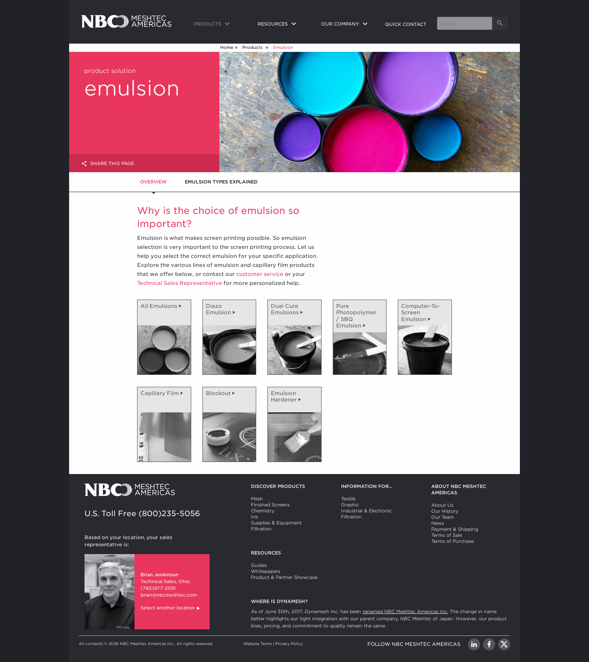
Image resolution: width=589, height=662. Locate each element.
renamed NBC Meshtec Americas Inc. (405, 611)
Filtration (261, 529)
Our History (444, 511)
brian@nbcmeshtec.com (168, 595)
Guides (259, 565)
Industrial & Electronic (366, 511)
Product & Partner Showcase (284, 577)
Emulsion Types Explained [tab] (221, 182)
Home (226, 47)
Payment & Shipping (454, 529)
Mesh (257, 498)
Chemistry (262, 511)
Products (253, 47)
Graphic (350, 504)
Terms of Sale (446, 535)
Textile (348, 498)
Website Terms (257, 643)
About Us (442, 505)
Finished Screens (270, 504)
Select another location (170, 608)
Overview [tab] (153, 182)
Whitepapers (265, 571)
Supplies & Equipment (276, 523)
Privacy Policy (289, 643)
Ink (254, 517)
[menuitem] (220, 24)
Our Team (442, 517)
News (437, 523)
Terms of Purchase (452, 541)
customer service (259, 274)
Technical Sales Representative (179, 283)
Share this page (107, 164)
